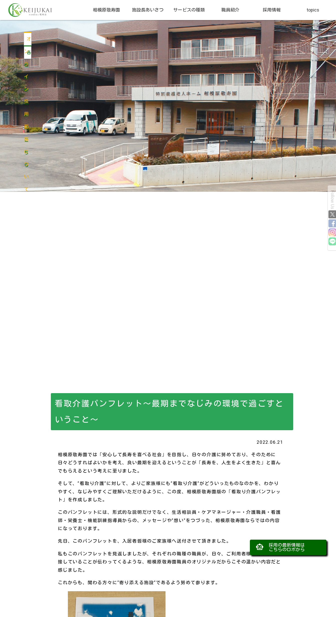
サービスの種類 (189, 10)
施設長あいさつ (147, 10)
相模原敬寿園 (106, 10)
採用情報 (272, 10)
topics (313, 10)
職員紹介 (230, 10)
